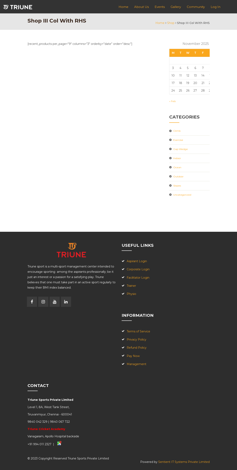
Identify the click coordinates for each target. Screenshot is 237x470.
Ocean (177, 167)
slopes (177, 185)
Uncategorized (182, 194)
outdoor (178, 176)
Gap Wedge (180, 149)
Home (160, 23)
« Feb (172, 101)
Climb (177, 130)
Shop (170, 23)
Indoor (177, 158)
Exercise (178, 139)
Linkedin (66, 302)
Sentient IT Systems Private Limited (184, 462)
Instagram (43, 302)
